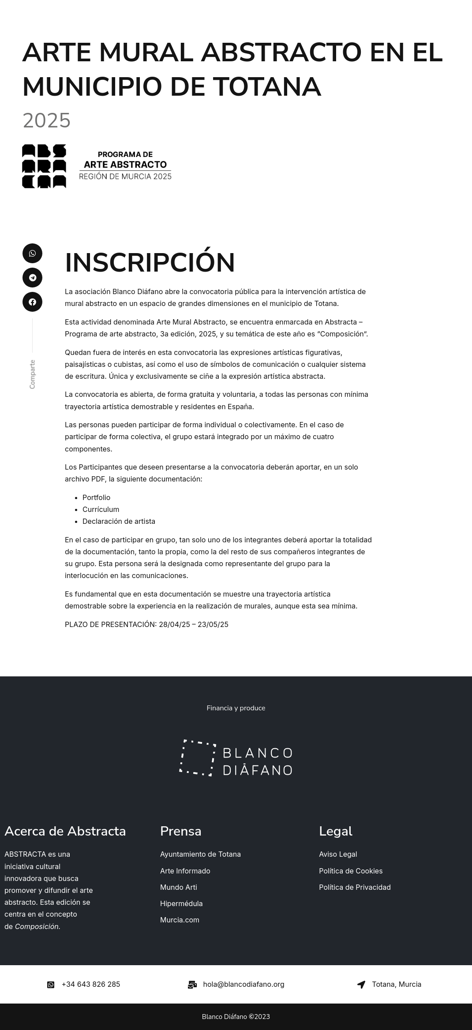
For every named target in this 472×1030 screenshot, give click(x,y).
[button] (32, 253)
